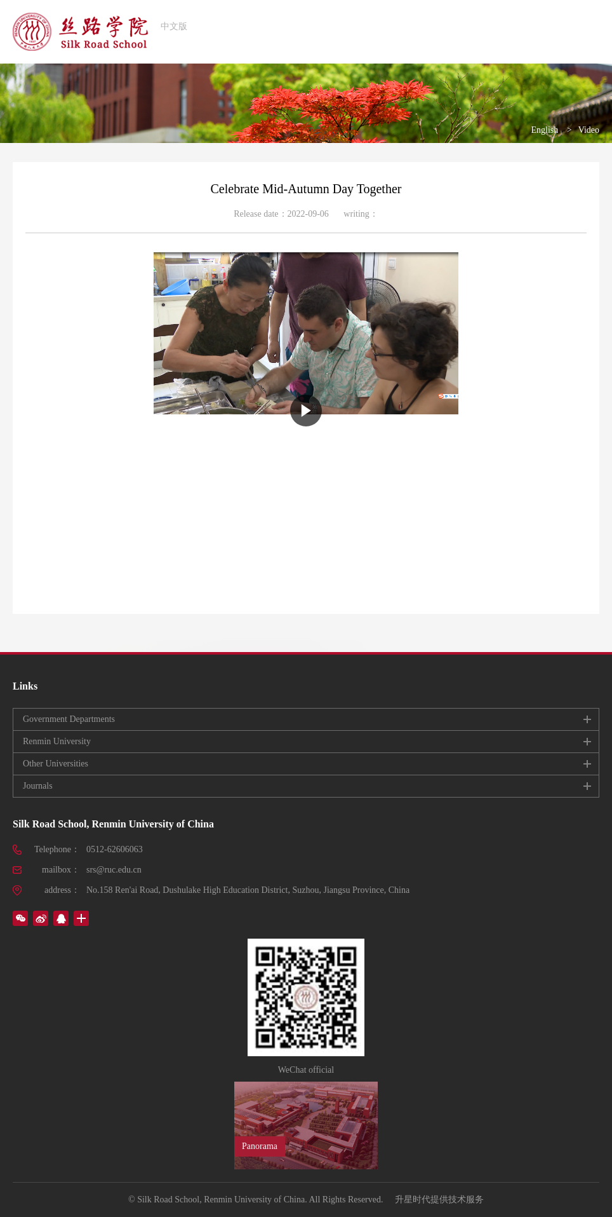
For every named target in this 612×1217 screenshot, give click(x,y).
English (544, 130)
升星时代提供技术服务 (439, 1199)
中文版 (174, 26)
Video (588, 130)
